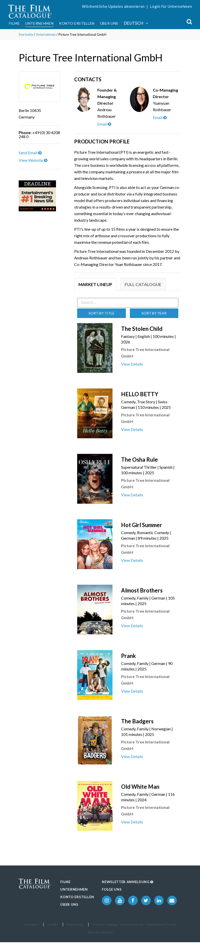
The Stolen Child (141, 328)
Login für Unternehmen (171, 6)
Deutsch (136, 23)
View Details (132, 364)
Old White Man (140, 786)
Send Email (30, 152)
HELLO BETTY (139, 394)
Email (104, 124)
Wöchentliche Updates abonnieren (113, 6)
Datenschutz (75, 924)
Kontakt (52, 924)
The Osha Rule (139, 459)
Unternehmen (39, 23)
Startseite (26, 34)
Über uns (109, 23)
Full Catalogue (143, 284)
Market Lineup (95, 284)
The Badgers (137, 721)
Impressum (31, 924)
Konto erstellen (77, 23)
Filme (14, 23)
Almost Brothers (142, 590)
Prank (128, 655)
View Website (33, 160)
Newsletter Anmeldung (127, 882)
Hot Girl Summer (141, 525)
